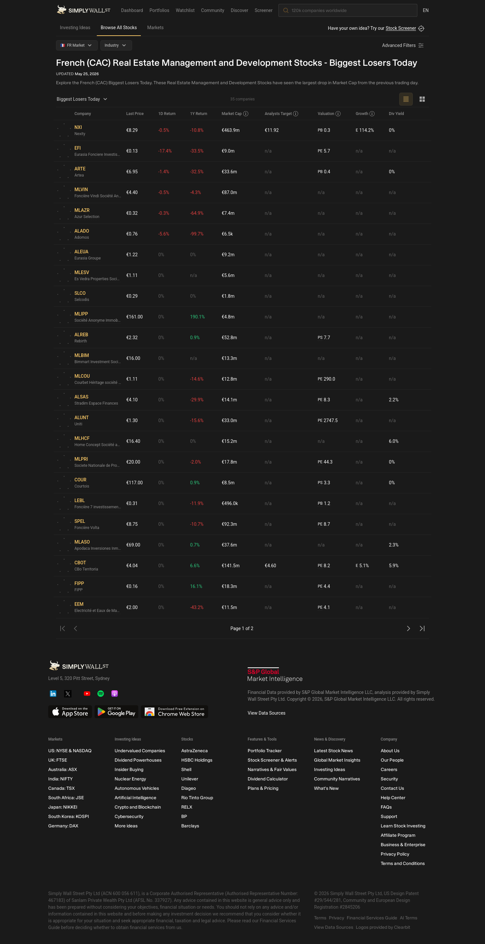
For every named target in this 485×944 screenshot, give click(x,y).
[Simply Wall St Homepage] (83, 10)
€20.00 (133, 462)
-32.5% (196, 171)
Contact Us (392, 788)
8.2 (324, 566)
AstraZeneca (194, 751)
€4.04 (132, 565)
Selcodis (81, 299)
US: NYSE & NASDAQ (70, 751)
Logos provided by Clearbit (383, 927)
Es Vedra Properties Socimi (97, 279)
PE (320, 151)
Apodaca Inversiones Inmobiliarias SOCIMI (97, 548)
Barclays (190, 826)
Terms (320, 918)
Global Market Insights (337, 760)
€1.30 (132, 420)
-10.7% (196, 524)
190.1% (197, 316)
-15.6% (196, 420)
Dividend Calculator (268, 779)
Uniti (78, 424)
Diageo (188, 788)
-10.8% (196, 130)
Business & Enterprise (403, 844)
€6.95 (132, 171)
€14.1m (229, 399)
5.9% (394, 565)
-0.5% (163, 130)
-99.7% (196, 233)
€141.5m (231, 565)
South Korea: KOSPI (68, 816)
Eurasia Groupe (87, 258)
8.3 (324, 400)
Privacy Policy (395, 854)
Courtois (81, 486)
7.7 (324, 338)
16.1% (196, 586)
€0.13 (132, 151)
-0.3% (163, 213)
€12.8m (229, 379)
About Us (390, 751)
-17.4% (165, 151)
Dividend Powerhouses (138, 760)
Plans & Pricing (263, 788)
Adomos (81, 237)
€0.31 (132, 503)
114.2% (365, 130)
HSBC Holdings (196, 760)
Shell (186, 769)
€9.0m (228, 151)
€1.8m (228, 296)
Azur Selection (86, 216)
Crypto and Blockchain (138, 807)
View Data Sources (267, 713)
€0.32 (132, 213)
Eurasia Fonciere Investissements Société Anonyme (97, 154)
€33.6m (229, 171)
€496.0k (230, 503)
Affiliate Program (398, 835)
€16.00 (133, 358)
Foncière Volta (86, 527)
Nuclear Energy (130, 779)
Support (389, 816)
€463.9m (231, 130)
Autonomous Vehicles (137, 788)
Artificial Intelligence (135, 797)
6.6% (195, 565)
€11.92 (272, 130)
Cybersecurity (129, 816)
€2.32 (132, 337)
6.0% (394, 441)
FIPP (78, 590)
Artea (79, 175)
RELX (186, 807)
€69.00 (133, 544)
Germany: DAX (63, 826)
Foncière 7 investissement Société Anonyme (97, 507)
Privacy (336, 918)
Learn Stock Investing (403, 826)
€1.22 (132, 254)
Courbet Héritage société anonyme (97, 382)
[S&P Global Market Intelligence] (275, 675)
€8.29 (132, 130)
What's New (326, 788)
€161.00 (134, 316)
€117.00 (134, 482)
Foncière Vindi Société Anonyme (97, 196)
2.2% (394, 399)
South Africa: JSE (66, 797)
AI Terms (408, 918)
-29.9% (196, 399)
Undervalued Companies (140, 751)
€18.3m (229, 586)
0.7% (195, 544)
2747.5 (327, 421)
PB (320, 130)
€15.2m (229, 441)
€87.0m (229, 192)
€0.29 (132, 296)
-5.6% (163, 233)
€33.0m (229, 420)
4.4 (324, 586)
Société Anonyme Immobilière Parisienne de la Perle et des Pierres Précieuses (97, 320)
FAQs (386, 807)
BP (184, 816)
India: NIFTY (60, 779)
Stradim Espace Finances (96, 403)
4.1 (324, 607)
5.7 (324, 151)
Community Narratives (337, 779)
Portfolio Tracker (265, 751)
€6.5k (227, 233)
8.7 (324, 524)
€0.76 (132, 233)
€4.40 (132, 192)
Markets (155, 27)
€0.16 (132, 586)
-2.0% (195, 462)
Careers (389, 769)
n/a (268, 151)
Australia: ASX (62, 769)
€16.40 (133, 441)
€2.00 (132, 607)
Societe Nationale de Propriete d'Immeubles (97, 465)
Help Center (393, 797)
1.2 (324, 504)
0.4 (324, 172)
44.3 (325, 462)
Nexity (79, 134)
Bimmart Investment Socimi (97, 362)
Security (389, 779)
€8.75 (132, 524)
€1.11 (132, 275)
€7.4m (228, 213)
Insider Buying (129, 769)
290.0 (326, 379)
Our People (392, 760)
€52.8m (229, 337)
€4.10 (132, 399)
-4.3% (195, 192)
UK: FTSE (57, 760)
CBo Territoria (86, 569)
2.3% (394, 544)
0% (392, 130)
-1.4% (163, 171)
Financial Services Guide (372, 918)
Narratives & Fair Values (272, 769)
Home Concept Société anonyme (97, 445)
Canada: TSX (61, 788)
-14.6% (196, 379)
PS (320, 337)
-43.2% (196, 607)
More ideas (126, 826)
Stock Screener (401, 28)
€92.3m (229, 524)
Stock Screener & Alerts (272, 760)
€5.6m (228, 275)
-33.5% (196, 151)
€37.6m (229, 544)
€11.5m (229, 607)
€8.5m (228, 482)
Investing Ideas (75, 27)
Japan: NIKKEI (62, 807)
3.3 (324, 483)
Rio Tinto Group (197, 797)
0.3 (324, 130)
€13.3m (229, 358)
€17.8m (229, 462)
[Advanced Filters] (403, 45)
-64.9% (196, 213)
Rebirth (80, 341)
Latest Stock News (333, 751)
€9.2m (228, 254)
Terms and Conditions (403, 863)
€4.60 (270, 565)
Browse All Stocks (119, 27)
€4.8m (228, 316)
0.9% (195, 337)
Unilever (189, 779)
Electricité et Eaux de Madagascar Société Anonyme (97, 610)
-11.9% (196, 503)
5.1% (362, 566)
